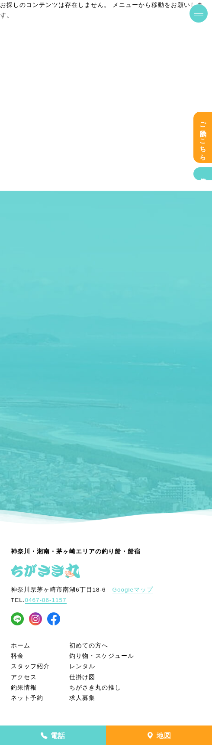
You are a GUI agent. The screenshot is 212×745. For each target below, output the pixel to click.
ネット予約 (27, 698)
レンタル (82, 666)
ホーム (20, 645)
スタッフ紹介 (30, 666)
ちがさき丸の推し (95, 687)
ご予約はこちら (202, 137)
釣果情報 (202, 174)
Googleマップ (133, 589)
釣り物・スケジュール (101, 656)
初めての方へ (88, 645)
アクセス (24, 677)
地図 (159, 735)
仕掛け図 (82, 677)
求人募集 (82, 698)
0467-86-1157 (46, 600)
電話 (53, 735)
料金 (17, 656)
